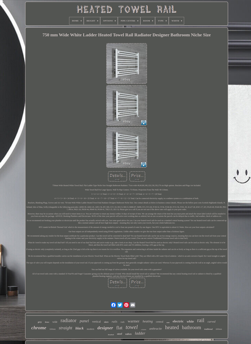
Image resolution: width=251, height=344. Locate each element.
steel (119, 333)
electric (178, 321)
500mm (52, 329)
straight (65, 327)
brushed (111, 335)
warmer (133, 321)
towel (132, 327)
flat (119, 327)
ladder (140, 333)
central (159, 321)
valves (128, 334)
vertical (96, 321)
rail (200, 320)
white (190, 321)
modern (90, 329)
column (143, 329)
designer (105, 327)
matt (167, 322)
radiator (69, 320)
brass (47, 322)
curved (211, 321)
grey (40, 322)
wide (54, 321)
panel (84, 321)
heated (172, 327)
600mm (219, 329)
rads (123, 322)
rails (114, 321)
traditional (208, 329)
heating (148, 321)
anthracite (155, 328)
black (79, 328)
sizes (106, 322)
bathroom (191, 327)
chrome (38, 327)
